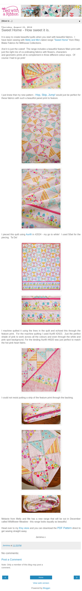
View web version (41, 583)
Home (41, 577)
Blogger (46, 588)
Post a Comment (11, 559)
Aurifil (29, 234)
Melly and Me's (33, 40)
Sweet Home (61, 40)
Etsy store (24, 528)
